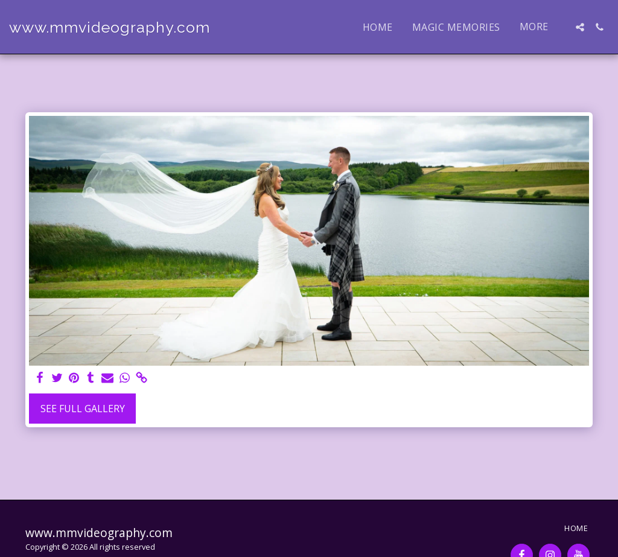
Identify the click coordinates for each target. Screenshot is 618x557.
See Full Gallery (82, 408)
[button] (580, 27)
